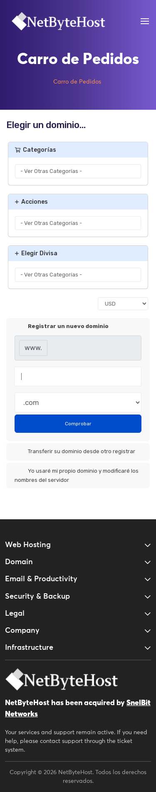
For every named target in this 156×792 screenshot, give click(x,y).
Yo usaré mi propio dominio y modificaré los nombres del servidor (77, 475)
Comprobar (78, 424)
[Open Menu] (144, 21)
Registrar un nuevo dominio (62, 326)
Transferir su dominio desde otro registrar (75, 451)
